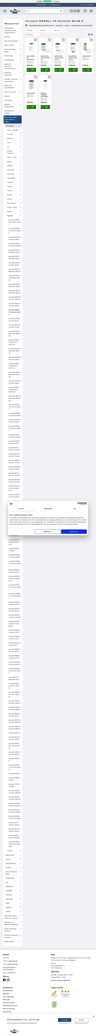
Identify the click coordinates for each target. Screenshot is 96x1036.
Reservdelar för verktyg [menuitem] (9, 112)
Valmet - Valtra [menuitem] (12, 207)
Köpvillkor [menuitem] (6, 994)
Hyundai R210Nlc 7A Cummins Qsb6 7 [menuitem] (15, 563)
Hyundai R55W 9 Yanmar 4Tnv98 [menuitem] (14, 480)
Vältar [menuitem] (8, 903)
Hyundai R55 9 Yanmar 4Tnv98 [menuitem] (14, 474)
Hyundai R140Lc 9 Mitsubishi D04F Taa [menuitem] (15, 350)
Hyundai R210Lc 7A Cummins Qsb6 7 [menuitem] (15, 407)
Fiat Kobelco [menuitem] (11, 178)
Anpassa (48, 531)
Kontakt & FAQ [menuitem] (8, 991)
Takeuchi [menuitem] (10, 182)
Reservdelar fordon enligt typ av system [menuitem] (11, 917)
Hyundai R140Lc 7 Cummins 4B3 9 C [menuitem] (15, 496)
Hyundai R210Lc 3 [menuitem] (15, 733)
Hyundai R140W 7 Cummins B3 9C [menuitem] (15, 264)
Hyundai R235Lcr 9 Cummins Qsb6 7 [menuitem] (15, 811)
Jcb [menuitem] (8, 147)
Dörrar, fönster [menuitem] (9, 45)
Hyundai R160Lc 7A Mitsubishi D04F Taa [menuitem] (14, 366)
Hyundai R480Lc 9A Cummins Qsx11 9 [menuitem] (15, 230)
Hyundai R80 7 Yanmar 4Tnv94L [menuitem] (14, 836)
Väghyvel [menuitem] (9, 907)
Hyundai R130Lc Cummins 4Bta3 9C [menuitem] (14, 685)
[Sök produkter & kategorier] (44, 11)
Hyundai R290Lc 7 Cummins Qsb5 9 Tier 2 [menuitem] (15, 578)
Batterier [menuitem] (7, 37)
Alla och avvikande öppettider (60, 980)
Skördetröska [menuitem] (10, 855)
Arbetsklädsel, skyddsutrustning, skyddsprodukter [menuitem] (10, 30)
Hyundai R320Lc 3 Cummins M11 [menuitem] (15, 644)
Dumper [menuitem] (8, 867)
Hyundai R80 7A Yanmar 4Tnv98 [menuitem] (14, 326)
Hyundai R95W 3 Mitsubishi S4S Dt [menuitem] (14, 251)
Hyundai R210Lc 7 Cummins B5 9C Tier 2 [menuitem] (15, 542)
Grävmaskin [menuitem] (10, 126)
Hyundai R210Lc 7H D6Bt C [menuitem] (14, 549)
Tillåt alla (74, 531)
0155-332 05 (42, 5)
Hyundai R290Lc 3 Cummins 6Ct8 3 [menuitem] (15, 616)
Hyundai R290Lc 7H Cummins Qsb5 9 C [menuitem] (15, 767)
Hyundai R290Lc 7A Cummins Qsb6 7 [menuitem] (15, 587)
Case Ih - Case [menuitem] (11, 157)
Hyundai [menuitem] (10, 216)
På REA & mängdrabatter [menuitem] (9, 105)
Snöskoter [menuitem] (9, 895)
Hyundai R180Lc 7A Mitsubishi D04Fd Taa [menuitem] (14, 389)
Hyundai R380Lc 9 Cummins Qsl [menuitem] (14, 442)
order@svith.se (55, 5)
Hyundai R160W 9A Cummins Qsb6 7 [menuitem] (15, 222)
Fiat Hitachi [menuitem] (11, 174)
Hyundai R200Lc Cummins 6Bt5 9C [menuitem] (15, 791)
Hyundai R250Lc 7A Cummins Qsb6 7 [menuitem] (15, 428)
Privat (81, 1020)
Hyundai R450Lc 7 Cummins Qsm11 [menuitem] (15, 319)
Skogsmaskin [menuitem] (10, 878)
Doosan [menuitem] (9, 211)
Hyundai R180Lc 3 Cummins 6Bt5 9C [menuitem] (15, 727)
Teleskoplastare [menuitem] (11, 863)
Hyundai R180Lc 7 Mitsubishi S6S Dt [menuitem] (15, 291)
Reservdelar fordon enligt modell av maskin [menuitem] (10, 119)
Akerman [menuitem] (10, 138)
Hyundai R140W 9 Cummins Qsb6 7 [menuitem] (15, 358)
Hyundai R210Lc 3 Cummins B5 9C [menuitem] (15, 738)
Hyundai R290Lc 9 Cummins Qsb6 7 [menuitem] (15, 817)
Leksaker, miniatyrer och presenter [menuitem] (11, 80)
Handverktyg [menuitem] (8, 56)
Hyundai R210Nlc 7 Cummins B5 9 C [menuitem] (15, 556)
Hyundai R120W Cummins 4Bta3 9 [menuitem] (14, 798)
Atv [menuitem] (7, 882)
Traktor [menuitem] (8, 859)
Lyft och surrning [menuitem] (10, 92)
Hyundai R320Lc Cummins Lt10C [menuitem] (14, 637)
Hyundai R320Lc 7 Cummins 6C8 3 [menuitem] (15, 650)
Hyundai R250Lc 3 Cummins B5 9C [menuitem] (15, 753)
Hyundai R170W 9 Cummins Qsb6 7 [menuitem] (15, 382)
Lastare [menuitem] (8, 911)
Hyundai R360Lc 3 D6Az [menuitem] (14, 779)
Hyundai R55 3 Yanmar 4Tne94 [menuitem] (14, 823)
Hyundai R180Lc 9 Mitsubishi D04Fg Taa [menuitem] (15, 398)
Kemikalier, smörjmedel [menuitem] (8, 74)
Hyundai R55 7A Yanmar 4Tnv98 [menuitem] (14, 455)
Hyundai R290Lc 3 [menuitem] (14, 759)
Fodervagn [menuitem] (9, 899)
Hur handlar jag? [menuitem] (8, 997)
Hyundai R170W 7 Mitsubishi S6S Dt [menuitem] (14, 285)
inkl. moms (90, 5)
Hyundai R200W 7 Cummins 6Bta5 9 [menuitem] (15, 298)
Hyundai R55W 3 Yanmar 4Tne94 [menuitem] (14, 830)
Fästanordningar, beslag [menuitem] (10, 50)
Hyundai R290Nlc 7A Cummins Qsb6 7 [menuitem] (15, 595)
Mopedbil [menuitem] (9, 891)
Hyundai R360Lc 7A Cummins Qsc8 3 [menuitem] (14, 670)
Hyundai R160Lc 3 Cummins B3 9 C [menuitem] (15, 715)
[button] (5, 11)
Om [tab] (75, 508)
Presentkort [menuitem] (8, 100)
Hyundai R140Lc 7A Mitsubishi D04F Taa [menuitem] (14, 342)
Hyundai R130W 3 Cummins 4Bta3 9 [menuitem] (15, 708)
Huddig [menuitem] (9, 166)
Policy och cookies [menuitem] (9, 1003)
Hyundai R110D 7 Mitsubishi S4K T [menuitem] (14, 257)
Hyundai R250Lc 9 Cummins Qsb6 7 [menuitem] (15, 244)
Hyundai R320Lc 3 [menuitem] (15, 773)
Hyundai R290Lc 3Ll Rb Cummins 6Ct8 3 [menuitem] (14, 623)
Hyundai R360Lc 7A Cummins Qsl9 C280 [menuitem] (14, 844)
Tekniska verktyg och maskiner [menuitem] (11, 936)
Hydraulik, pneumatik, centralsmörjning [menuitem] (9, 66)
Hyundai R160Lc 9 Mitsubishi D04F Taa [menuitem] (15, 374)
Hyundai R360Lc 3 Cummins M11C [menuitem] (14, 657)
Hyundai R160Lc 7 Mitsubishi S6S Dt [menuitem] (15, 270)
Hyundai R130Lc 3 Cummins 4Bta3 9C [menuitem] (15, 694)
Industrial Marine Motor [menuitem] (11, 873)
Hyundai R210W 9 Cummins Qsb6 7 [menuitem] (15, 421)
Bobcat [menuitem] (9, 161)
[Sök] (61, 11)
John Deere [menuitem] (11, 170)
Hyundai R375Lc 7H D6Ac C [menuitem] (14, 785)
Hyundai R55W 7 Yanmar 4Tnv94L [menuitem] (14, 461)
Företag (65, 1020)
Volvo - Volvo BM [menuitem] (12, 130)
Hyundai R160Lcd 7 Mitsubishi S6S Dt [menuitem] (14, 277)
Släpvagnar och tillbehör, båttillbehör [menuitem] (11, 923)
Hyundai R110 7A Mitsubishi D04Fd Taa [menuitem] (14, 333)
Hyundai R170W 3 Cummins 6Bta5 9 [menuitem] (15, 721)
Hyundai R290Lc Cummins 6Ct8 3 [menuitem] (14, 610)
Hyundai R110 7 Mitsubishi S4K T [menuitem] (14, 678)
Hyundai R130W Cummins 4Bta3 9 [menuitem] (14, 702)
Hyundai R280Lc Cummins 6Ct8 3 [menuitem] (14, 603)
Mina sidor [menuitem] (6, 1000)
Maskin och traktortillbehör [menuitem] (9, 86)
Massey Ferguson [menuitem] (10, 152)
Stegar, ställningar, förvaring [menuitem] (10, 930)
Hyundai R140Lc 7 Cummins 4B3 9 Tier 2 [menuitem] (15, 488)
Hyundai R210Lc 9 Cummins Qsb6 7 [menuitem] (15, 238)
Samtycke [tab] (21, 508)
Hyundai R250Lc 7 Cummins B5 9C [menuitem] (15, 304)
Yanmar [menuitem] (9, 186)
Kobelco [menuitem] (9, 195)
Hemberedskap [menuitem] (9, 60)
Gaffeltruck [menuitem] (9, 886)
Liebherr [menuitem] (10, 851)
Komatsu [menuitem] (10, 134)
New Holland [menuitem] (11, 203)
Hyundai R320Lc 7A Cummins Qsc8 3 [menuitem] (14, 312)
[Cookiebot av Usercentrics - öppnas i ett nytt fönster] (79, 503)
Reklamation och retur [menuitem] (10, 1006)
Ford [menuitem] (8, 142)
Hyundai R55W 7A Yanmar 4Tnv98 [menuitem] (15, 468)
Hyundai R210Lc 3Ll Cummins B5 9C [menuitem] (14, 745)
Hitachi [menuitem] (9, 191)
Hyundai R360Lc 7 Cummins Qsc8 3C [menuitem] (15, 663)
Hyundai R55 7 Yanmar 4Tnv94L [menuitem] (14, 448)
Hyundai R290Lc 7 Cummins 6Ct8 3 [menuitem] (15, 571)
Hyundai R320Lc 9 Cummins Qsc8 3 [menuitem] (15, 436)
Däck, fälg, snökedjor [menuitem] (11, 41)
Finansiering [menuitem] (7, 1012)
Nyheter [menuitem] (7, 96)
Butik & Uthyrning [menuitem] (9, 1009)
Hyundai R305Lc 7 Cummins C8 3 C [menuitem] (15, 631)
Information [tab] (48, 508)
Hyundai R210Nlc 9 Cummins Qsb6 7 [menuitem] (15, 414)
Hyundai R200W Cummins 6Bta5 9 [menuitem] (15, 804)
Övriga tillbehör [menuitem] (9, 941)
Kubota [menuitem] (9, 199)
